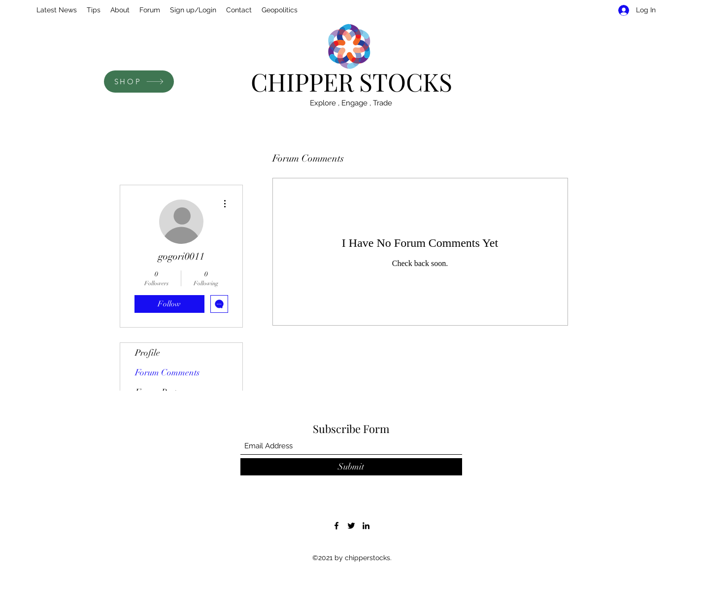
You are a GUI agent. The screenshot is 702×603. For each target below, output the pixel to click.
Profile (147, 352)
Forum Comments (167, 372)
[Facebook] (336, 526)
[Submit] (351, 466)
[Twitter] (351, 526)
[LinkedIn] (366, 526)
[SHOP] (139, 81)
